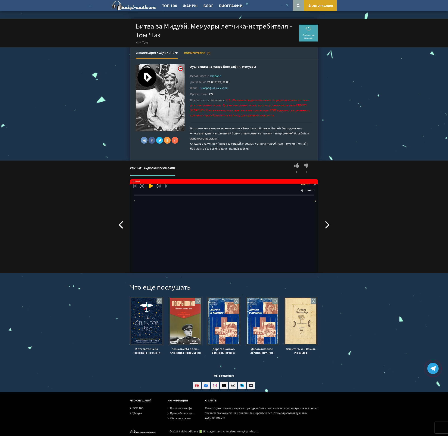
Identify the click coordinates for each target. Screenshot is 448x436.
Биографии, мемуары (239, 66)
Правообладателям (183, 413)
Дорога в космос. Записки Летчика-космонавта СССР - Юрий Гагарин (223, 351)
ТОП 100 (169, 5)
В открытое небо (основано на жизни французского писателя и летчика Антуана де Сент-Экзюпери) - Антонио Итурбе (147, 351)
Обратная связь (180, 418)
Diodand (215, 76)
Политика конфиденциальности (191, 408)
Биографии (231, 5)
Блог (208, 5)
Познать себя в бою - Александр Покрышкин (185, 351)
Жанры (190, 5)
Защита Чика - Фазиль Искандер (301, 351)
